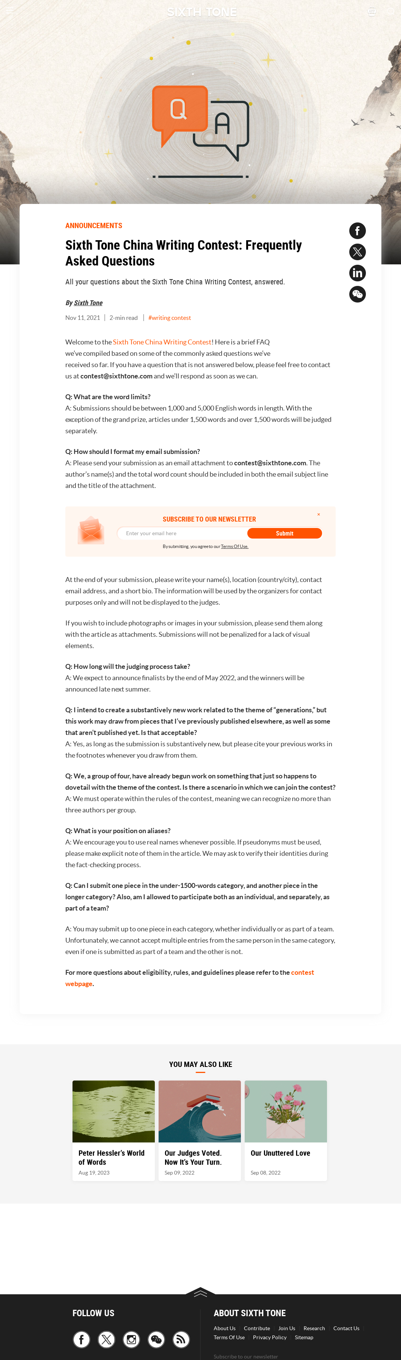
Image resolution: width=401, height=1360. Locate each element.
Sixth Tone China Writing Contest (162, 342)
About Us (225, 1328)
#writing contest (169, 317)
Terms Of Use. (234, 546)
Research (314, 1328)
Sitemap (304, 1337)
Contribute (257, 1328)
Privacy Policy (270, 1337)
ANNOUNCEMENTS (93, 225)
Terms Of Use (229, 1337)
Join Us (286, 1328)
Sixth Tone (88, 302)
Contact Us (346, 1328)
